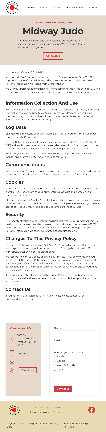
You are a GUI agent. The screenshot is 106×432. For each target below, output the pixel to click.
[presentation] (75, 378)
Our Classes (53, 56)
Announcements (75, 7)
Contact (93, 7)
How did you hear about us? (69, 352)
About (43, 7)
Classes (56, 7)
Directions (28, 370)
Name (57, 328)
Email (57, 340)
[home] (12, 7)
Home (31, 7)
